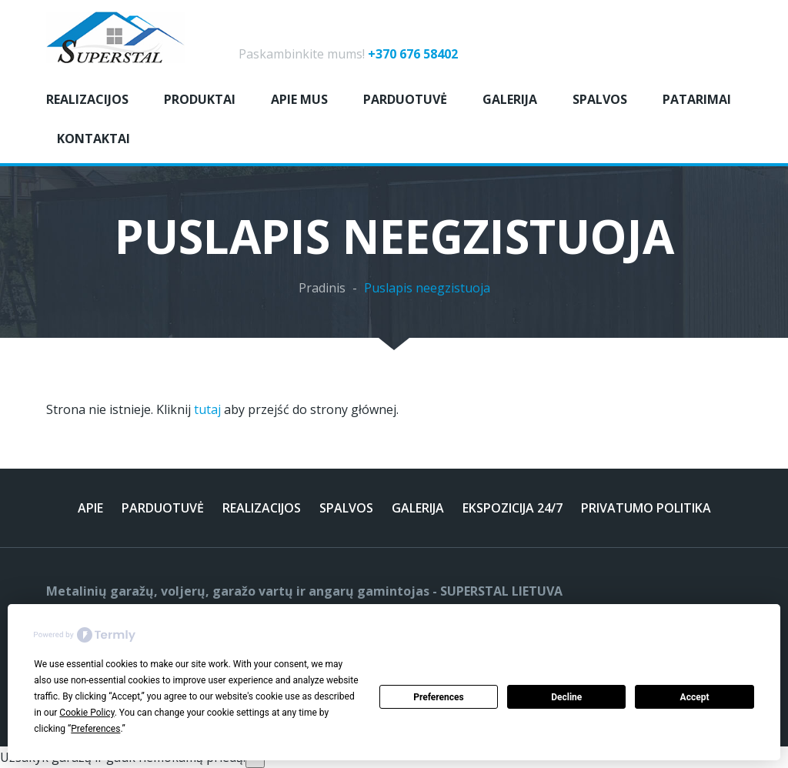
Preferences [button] (95, 728)
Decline (566, 697)
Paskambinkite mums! (348, 53)
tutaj (207, 409)
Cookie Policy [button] (86, 712)
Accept (695, 697)
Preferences (438, 697)
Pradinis (322, 287)
